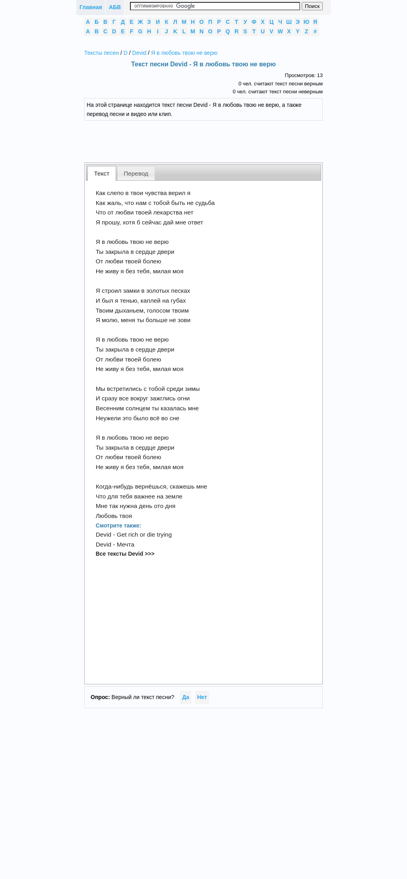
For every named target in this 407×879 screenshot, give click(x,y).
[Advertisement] (209, 140)
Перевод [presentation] (136, 173)
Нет (202, 697)
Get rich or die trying (144, 534)
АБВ (115, 7)
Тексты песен (101, 53)
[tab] (101, 173)
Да (185, 697)
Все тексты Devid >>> (125, 554)
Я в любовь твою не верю (184, 53)
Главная (90, 7)
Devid (139, 53)
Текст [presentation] (102, 173)
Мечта (126, 544)
